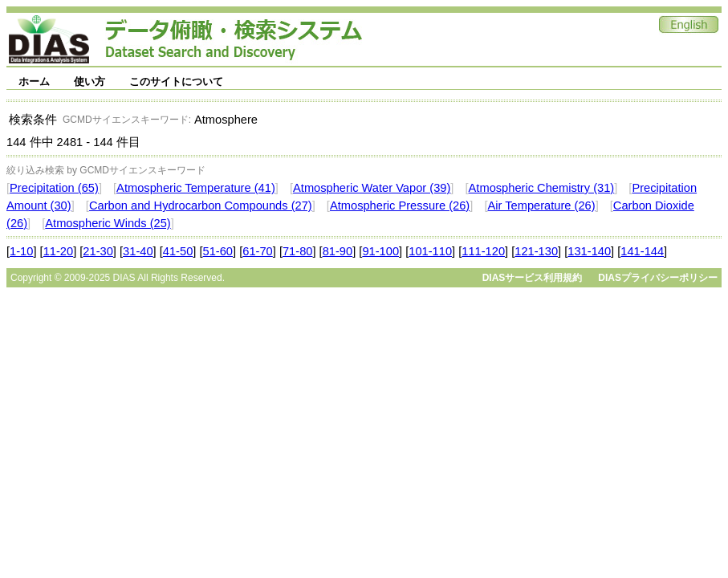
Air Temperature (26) (541, 205)
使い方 (89, 81)
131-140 (589, 251)
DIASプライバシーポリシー (658, 277)
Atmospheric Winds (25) (107, 223)
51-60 (218, 251)
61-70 (257, 251)
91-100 (380, 251)
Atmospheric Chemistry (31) (542, 187)
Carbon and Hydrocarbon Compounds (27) (200, 205)
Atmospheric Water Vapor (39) (371, 187)
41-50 (178, 251)
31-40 (138, 251)
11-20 (58, 251)
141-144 (642, 251)
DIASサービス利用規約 (532, 277)
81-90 (338, 251)
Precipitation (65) (54, 187)
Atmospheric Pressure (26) (400, 205)
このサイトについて (176, 81)
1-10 (21, 251)
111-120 (483, 251)
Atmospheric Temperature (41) (195, 187)
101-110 (430, 251)
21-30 (98, 251)
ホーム (34, 81)
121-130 (536, 251)
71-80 (298, 251)
